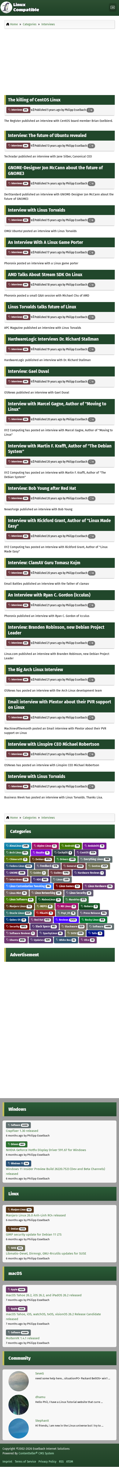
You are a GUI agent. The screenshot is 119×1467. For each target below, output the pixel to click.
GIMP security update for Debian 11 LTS (34, 1234)
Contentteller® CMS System (36, 1453)
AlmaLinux (17, 845)
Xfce (88, 940)
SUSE (75, 933)
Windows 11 (18, 1163)
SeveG (39, 1373)
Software (100, 926)
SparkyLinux (51, 933)
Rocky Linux (93, 919)
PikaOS (44, 913)
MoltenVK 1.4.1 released (23, 1338)
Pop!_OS (67, 913)
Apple (16, 1289)
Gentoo (98, 866)
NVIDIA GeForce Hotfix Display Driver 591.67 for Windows (46, 1150)
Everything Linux (95, 859)
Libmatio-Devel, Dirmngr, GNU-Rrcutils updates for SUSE (46, 1253)
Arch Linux (17, 852)
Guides (38, 872)
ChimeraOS (16, 859)
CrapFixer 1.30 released (22, 1131)
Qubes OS (16, 919)
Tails (95, 933)
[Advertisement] (59, 60)
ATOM (69, 1461)
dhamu (40, 1397)
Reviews (66, 919)
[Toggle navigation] (112, 7)
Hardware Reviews (89, 872)
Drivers (66, 859)
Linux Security (79, 893)
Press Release (93, 913)
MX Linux (66, 906)
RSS (61, 1461)
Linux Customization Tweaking (28, 886)
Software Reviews (20, 933)
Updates (40, 940)
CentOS (86, 852)
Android (71, 845)
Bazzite (41, 852)
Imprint (7, 1461)
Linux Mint (16, 893)
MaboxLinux (49, 899)
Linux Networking (46, 893)
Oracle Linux (19, 913)
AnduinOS (94, 845)
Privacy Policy (47, 1461)
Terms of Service (25, 1461)
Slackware (73, 926)
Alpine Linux (45, 845)
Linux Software (20, 899)
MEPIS (45, 906)
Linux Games (68, 886)
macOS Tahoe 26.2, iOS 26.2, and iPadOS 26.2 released (44, 1295)
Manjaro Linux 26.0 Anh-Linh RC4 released (36, 1215)
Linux (61, 879)
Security (16, 926)
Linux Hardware (99, 886)
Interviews (18, 109)
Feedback (48, 866)
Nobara (89, 906)
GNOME (15, 872)
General (73, 866)
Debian (42, 859)
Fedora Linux (19, 866)
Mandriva (76, 899)
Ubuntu (16, 940)
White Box (66, 940)
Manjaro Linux (19, 906)
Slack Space (44, 926)
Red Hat (41, 919)
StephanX (42, 1421)
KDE (40, 879)
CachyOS (63, 852)
